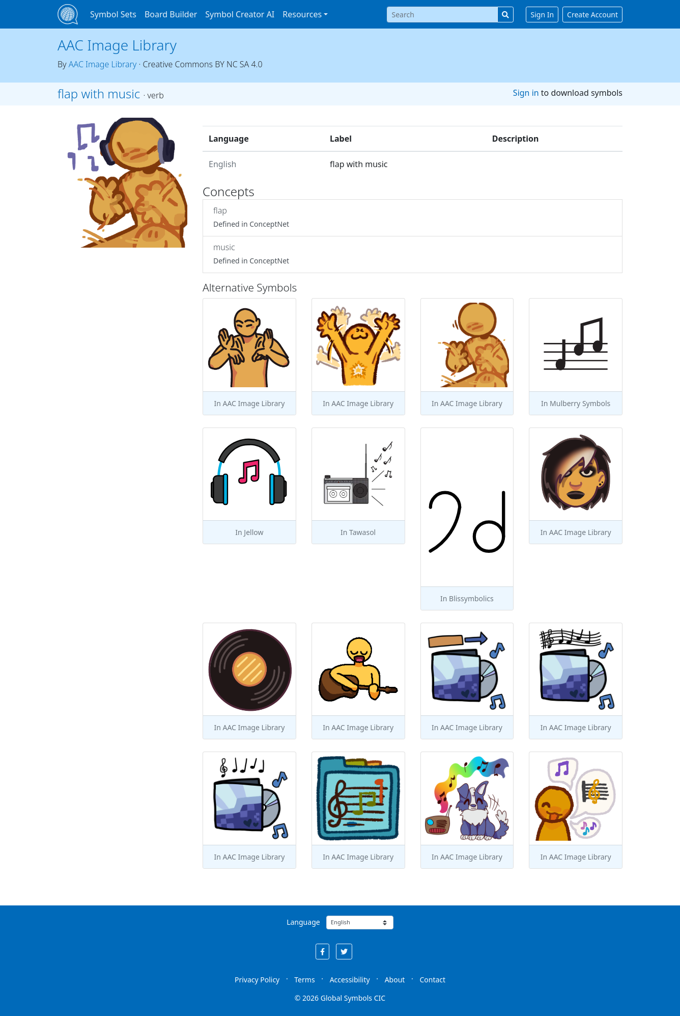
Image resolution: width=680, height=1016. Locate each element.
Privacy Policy (257, 979)
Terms (304, 979)
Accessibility (350, 979)
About (395, 979)
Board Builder (171, 14)
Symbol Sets (113, 14)
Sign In (542, 14)
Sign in (526, 92)
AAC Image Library (117, 45)
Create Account (592, 14)
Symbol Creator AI (239, 14)
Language (303, 922)
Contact (432, 979)
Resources (302, 14)
